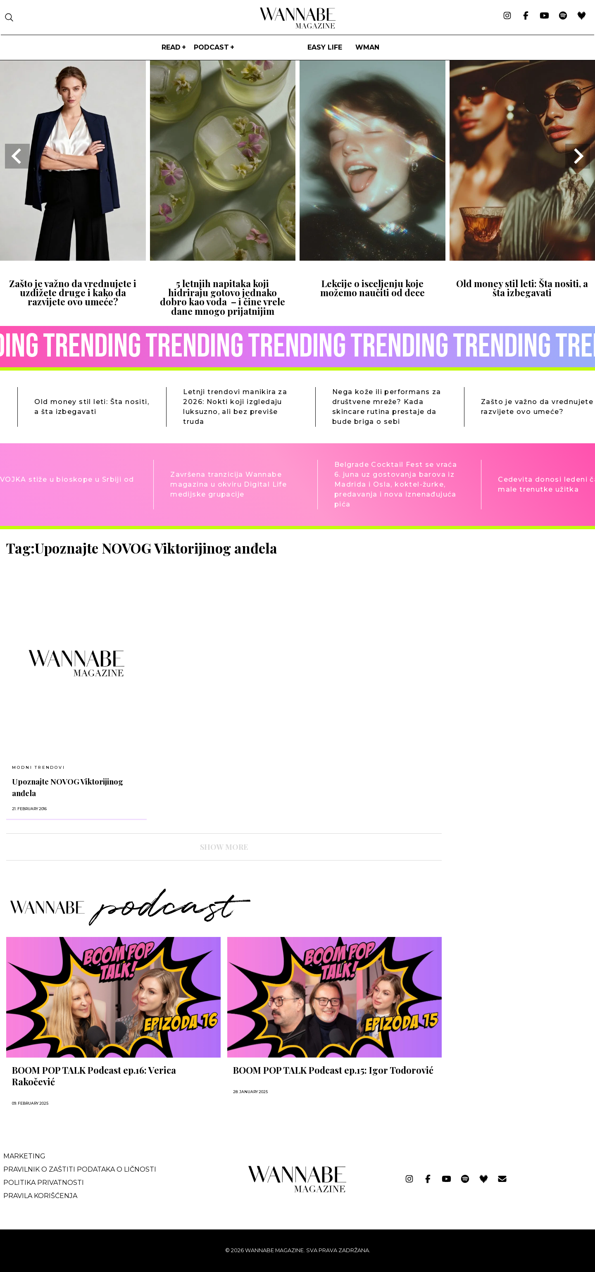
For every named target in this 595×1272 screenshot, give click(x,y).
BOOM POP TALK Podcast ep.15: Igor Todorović (333, 1070)
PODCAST (211, 47)
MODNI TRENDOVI (38, 767)
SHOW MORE (224, 847)
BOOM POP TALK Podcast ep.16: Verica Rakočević (94, 1075)
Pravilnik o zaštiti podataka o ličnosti (79, 1169)
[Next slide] (577, 156)
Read (171, 47)
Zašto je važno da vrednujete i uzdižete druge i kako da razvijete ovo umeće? (72, 292)
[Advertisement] (510, 597)
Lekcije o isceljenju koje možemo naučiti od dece (372, 288)
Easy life (324, 47)
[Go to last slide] (17, 156)
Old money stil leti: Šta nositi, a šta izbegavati (522, 288)
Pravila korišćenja (40, 1196)
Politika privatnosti (43, 1182)
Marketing (24, 1156)
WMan (367, 47)
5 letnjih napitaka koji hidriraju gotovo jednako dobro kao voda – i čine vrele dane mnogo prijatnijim (222, 297)
